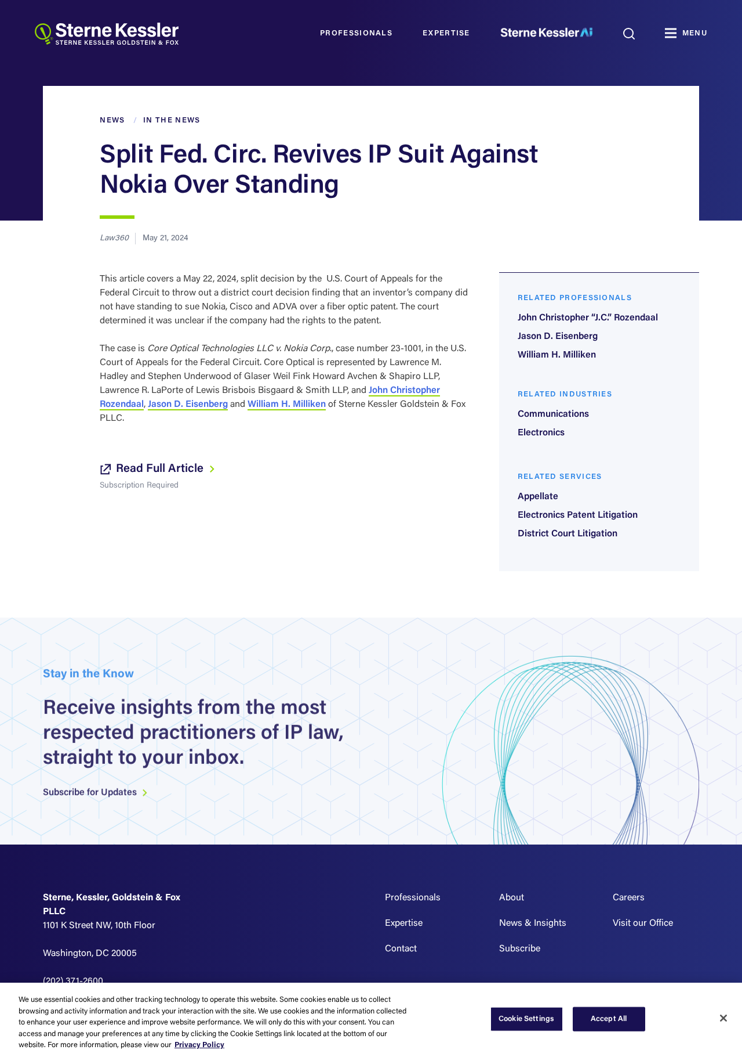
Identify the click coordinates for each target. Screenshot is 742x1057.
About (511, 898)
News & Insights (532, 923)
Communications (553, 414)
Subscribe (519, 949)
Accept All (609, 1019)
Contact (401, 949)
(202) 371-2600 (73, 981)
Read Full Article (158, 469)
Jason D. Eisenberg (188, 404)
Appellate (538, 497)
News (112, 120)
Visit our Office (643, 923)
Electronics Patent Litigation (578, 515)
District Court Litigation (567, 534)
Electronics (541, 433)
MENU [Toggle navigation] (694, 33)
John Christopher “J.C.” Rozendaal (588, 318)
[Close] (723, 1018)
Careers (629, 898)
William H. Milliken (287, 404)
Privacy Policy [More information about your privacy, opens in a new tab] (199, 1045)
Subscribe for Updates (95, 801)
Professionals (356, 33)
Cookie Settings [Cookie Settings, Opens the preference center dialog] (526, 1019)
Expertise (446, 33)
